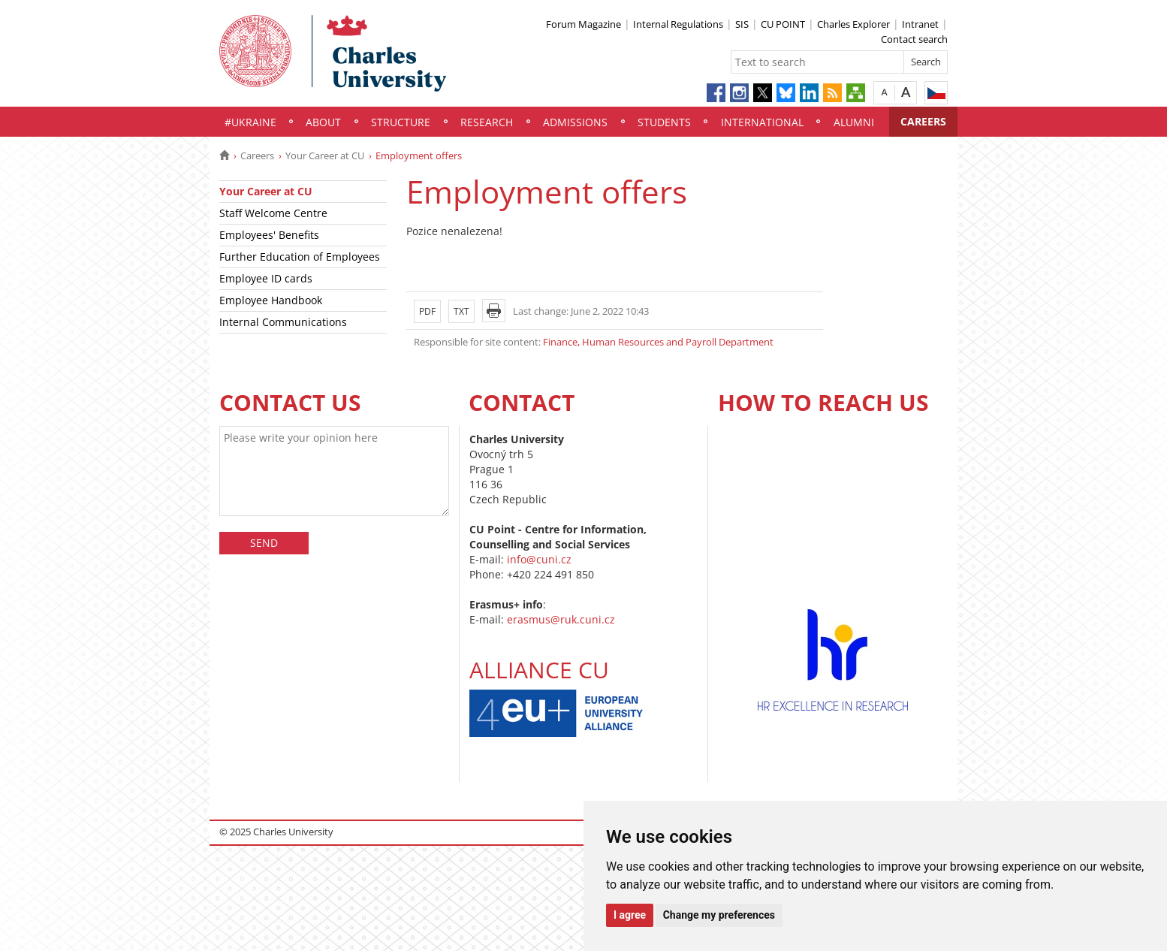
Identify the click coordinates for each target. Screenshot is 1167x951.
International (762, 122)
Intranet (920, 24)
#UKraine (250, 122)
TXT (461, 311)
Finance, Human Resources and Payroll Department (658, 342)
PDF (427, 311)
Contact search (914, 39)
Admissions (575, 122)
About (323, 122)
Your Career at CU (324, 155)
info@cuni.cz (539, 559)
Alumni (854, 122)
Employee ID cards (265, 278)
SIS (742, 24)
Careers (923, 121)
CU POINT (783, 24)
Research (486, 122)
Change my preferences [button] (719, 915)
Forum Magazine (583, 24)
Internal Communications (283, 322)
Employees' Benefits (269, 235)
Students (664, 122)
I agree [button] (630, 915)
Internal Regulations (678, 24)
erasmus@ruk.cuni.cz (561, 619)
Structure (400, 122)
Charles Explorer (853, 24)
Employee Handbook (270, 300)
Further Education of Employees (299, 256)
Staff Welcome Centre (273, 213)
